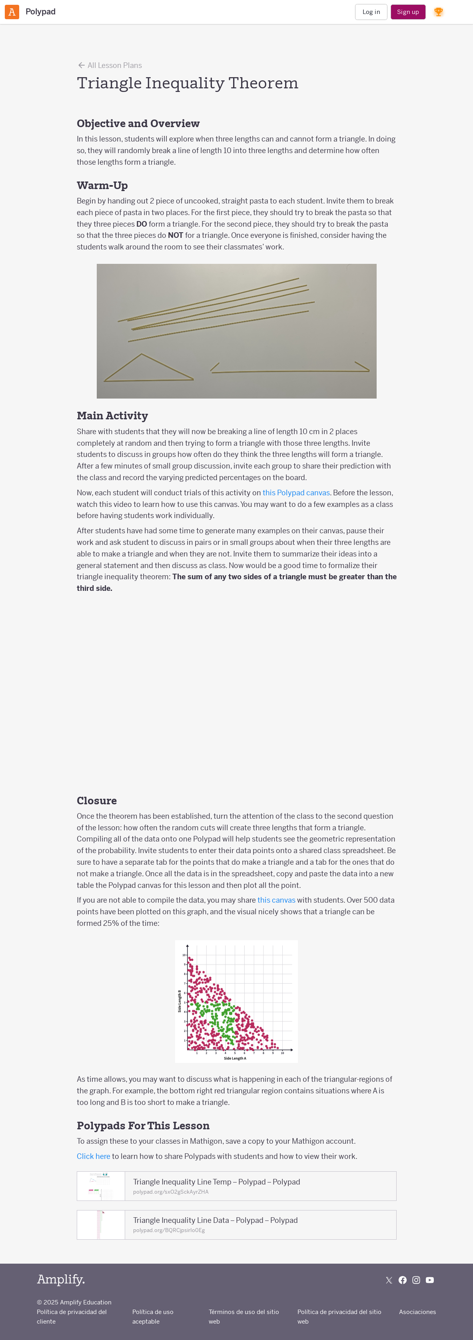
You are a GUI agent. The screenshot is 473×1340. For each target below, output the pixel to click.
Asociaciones (417, 1312)
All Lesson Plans (109, 65)
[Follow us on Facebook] (402, 1280)
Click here (93, 1156)
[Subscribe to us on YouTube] (430, 1280)
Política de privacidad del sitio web (339, 1316)
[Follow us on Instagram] (416, 1280)
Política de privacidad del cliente (72, 1316)
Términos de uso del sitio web (244, 1316)
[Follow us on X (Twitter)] (389, 1280)
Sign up (408, 12)
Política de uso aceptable (153, 1316)
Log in (371, 12)
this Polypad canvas (296, 492)
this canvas (276, 900)
